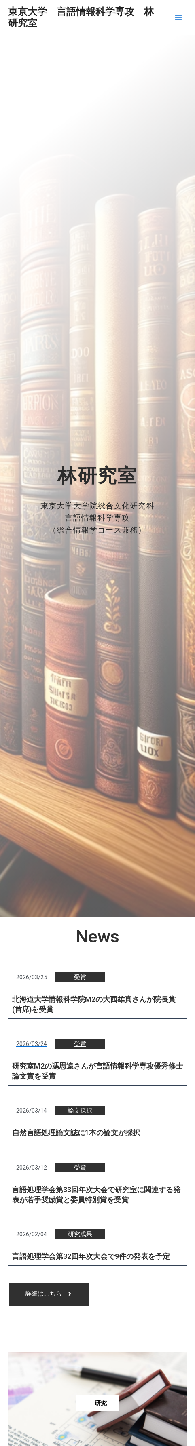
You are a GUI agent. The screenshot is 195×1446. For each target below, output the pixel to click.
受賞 (80, 977)
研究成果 (80, 1234)
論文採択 (80, 1110)
